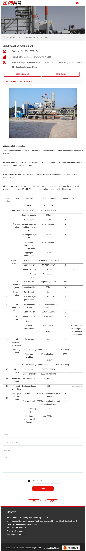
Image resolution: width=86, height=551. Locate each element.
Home (18, 37)
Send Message (22, 74)
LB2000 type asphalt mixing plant (33, 501)
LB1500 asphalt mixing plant (36, 37)
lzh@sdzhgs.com (19, 531)
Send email (61, 74)
